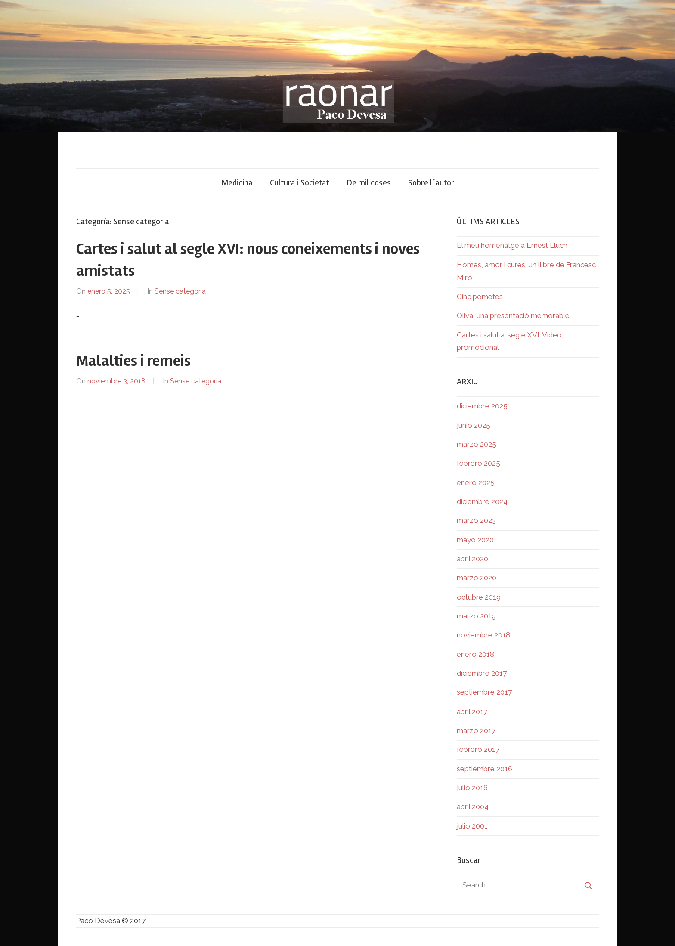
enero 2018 (475, 654)
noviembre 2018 (483, 635)
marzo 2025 (476, 444)
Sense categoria (180, 291)
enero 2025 (476, 482)
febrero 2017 (478, 749)
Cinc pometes (480, 296)
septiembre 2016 (484, 768)
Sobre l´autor (431, 182)
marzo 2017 (476, 730)
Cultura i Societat (299, 182)
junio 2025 (473, 425)
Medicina (237, 182)
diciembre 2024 (482, 501)
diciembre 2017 (482, 673)
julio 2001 (472, 826)
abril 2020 (472, 558)
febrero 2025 (478, 463)
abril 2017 (472, 711)
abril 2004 (473, 806)
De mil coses (369, 182)
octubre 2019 (479, 597)
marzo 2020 (476, 577)
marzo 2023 (476, 520)
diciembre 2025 (482, 406)
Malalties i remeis (133, 361)
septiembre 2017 (484, 692)
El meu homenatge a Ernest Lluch (512, 245)
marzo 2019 (476, 616)
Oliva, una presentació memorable (513, 315)
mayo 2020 (475, 539)
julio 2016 (472, 787)
